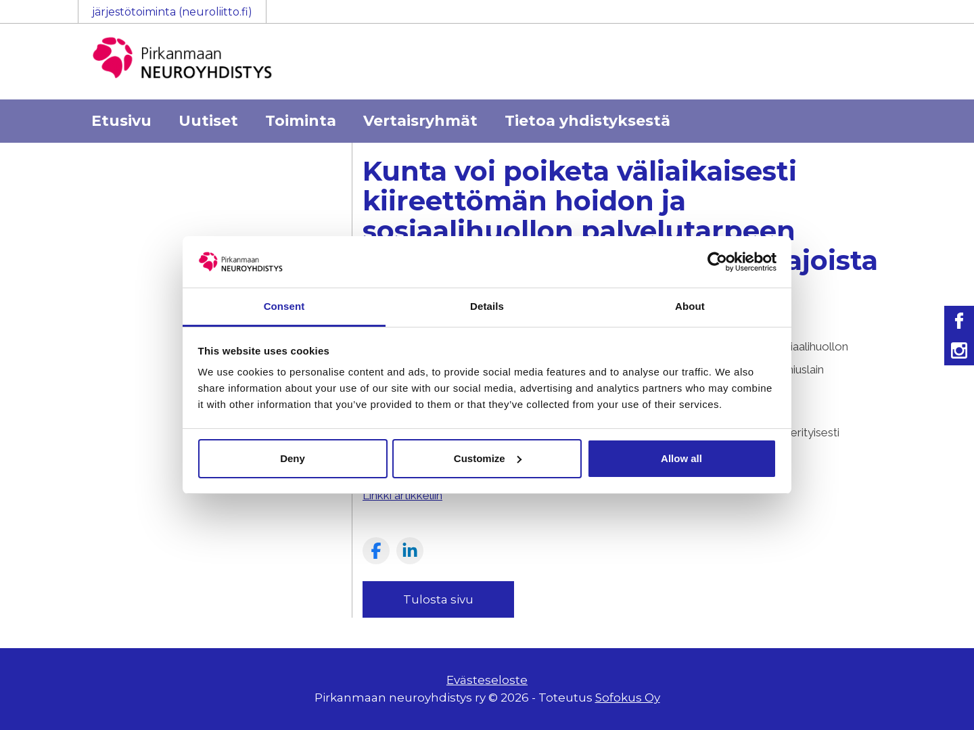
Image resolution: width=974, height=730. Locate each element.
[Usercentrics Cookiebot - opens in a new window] (717, 262)
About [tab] (690, 306)
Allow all (681, 458)
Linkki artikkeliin (402, 495)
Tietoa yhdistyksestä (587, 121)
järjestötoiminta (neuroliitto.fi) (172, 11)
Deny (292, 458)
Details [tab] (487, 306)
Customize (487, 458)
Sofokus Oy (627, 697)
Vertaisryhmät (420, 121)
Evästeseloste (487, 680)
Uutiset (208, 121)
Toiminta (300, 121)
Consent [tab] (284, 306)
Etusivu (121, 121)
